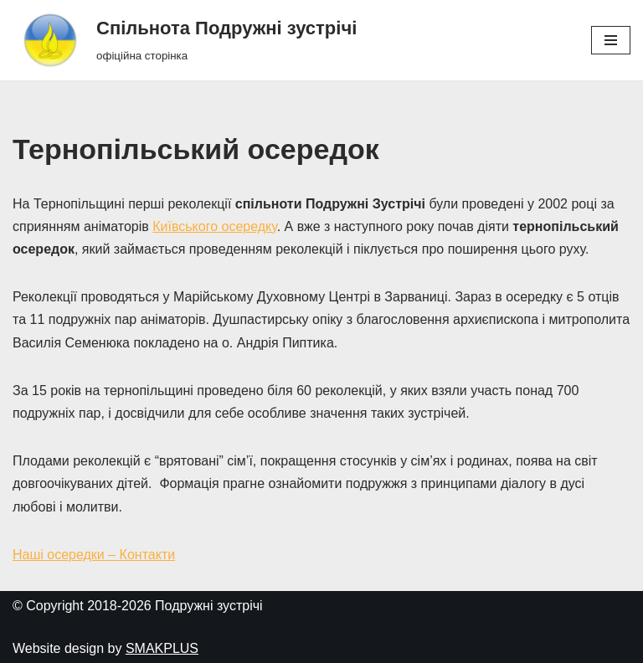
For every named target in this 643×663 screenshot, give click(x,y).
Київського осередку (214, 226)
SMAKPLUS (162, 648)
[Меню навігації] (610, 40)
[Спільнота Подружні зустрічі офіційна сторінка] (185, 40)
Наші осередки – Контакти (94, 554)
